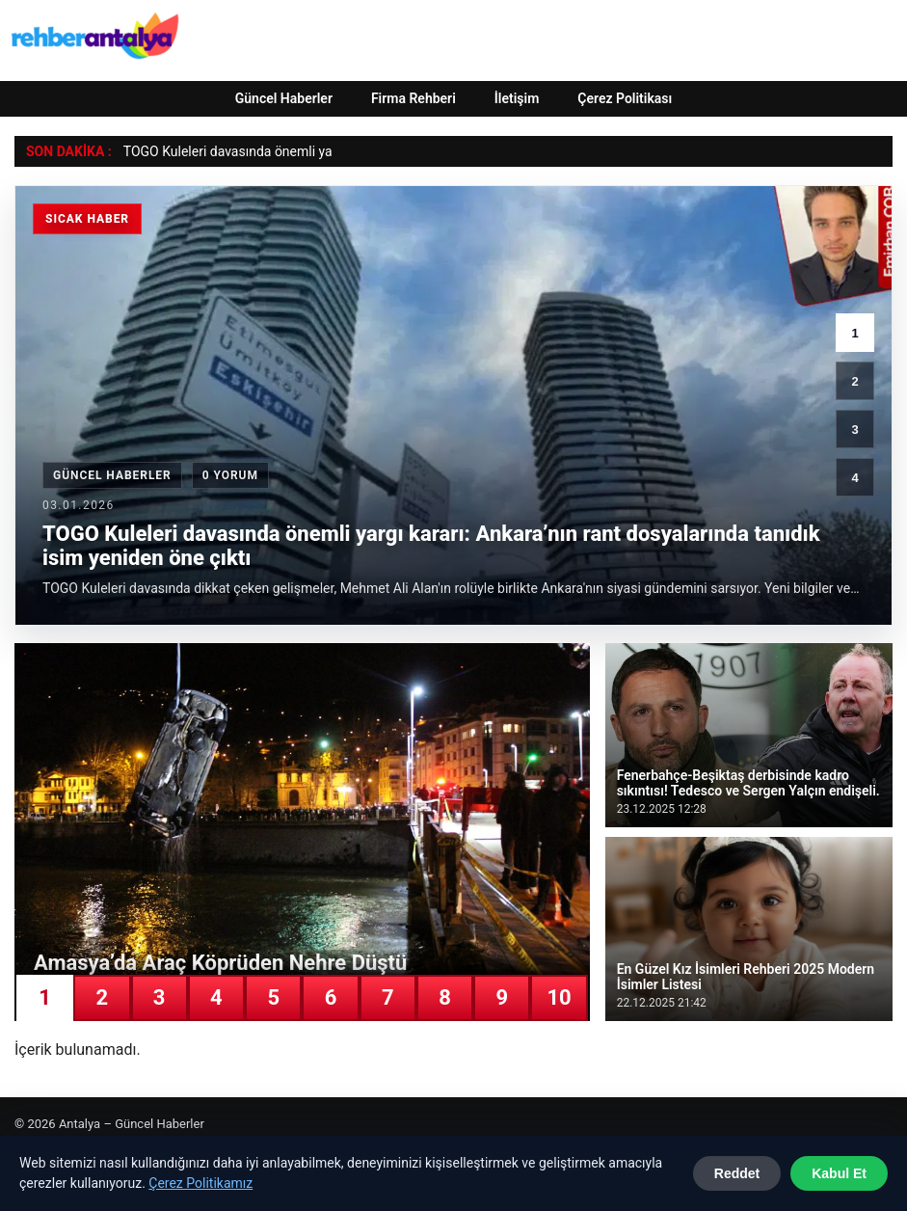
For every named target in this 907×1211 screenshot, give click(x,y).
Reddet (737, 1173)
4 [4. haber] (854, 478)
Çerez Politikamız (200, 1183)
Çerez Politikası (624, 98)
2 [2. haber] (854, 381)
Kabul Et (839, 1173)
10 (559, 997)
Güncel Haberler (284, 98)
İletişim (517, 98)
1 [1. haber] (854, 333)
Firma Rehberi (413, 98)
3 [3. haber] (854, 429)
